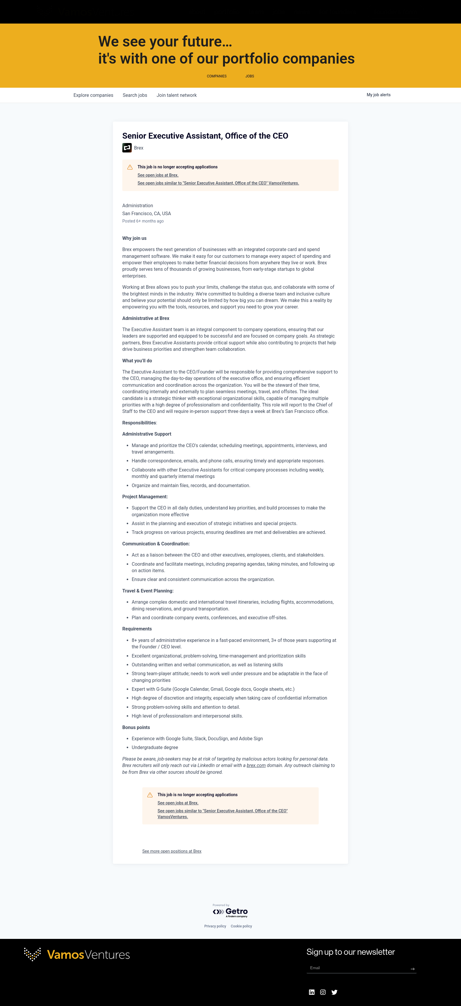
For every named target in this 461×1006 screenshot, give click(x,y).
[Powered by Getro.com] (230, 911)
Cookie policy (241, 926)
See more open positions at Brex (171, 863)
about (197, 12)
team (256, 12)
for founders (337, 12)
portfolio (227, 12)
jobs (279, 12)
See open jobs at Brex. (158, 187)
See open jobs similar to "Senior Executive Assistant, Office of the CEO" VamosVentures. (218, 194)
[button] (395, 12)
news (302, 12)
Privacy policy (215, 926)
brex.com (256, 777)
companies (93, 107)
